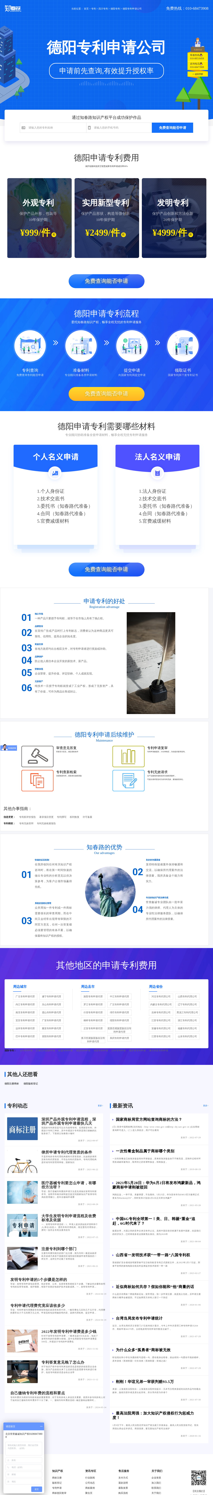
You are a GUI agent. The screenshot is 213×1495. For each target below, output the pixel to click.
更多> (100, 1105)
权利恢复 (74, 817)
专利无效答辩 (26, 823)
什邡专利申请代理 (93, 1012)
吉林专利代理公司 (161, 1012)
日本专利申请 (118, 1050)
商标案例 (90, 1488)
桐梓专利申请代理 (93, 1020)
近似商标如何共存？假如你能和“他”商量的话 (155, 1287)
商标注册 (57, 1477)
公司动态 (90, 1483)
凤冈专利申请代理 (119, 1038)
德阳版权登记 (31, 1083)
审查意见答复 (66, 748)
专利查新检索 (66, 772)
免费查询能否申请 (172, 128)
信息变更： (9, 817)
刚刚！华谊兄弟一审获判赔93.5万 (145, 1382)
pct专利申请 (26, 1050)
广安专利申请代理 (51, 1020)
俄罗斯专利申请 (137, 1050)
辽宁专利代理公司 (187, 1004)
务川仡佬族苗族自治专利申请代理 (93, 1040)
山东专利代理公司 (187, 1036)
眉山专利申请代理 (51, 1012)
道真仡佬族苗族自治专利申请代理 (119, 1030)
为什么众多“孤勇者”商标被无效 (143, 1350)
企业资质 (156, 1477)
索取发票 (123, 1488)
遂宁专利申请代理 (51, 996)
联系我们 (156, 1488)
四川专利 (103, 8)
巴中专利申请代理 (25, 1036)
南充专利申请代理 (25, 1012)
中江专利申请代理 (119, 996)
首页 (86, 8)
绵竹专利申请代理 (119, 1012)
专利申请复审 (157, 748)
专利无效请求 (157, 772)
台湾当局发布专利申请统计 (139, 1318)
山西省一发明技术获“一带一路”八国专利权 (153, 1255)
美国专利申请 (83, 1050)
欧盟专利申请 (65, 1050)
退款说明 (123, 1483)
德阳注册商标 (12, 1083)
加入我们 (156, 1483)
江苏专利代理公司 (161, 1020)
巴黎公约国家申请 (45, 1050)
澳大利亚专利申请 (158, 1050)
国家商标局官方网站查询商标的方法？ (149, 1119)
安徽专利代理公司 (161, 1028)
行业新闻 (90, 1477)
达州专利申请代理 (25, 1028)
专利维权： (9, 823)
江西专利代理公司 (161, 1036)
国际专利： (10, 1050)
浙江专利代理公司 (187, 1020)
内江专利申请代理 (25, 1004)
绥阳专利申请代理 (119, 1020)
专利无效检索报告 (46, 823)
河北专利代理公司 (161, 996)
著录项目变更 (46, 817)
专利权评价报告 (27, 817)
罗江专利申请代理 (93, 1004)
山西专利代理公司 (187, 996)
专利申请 (57, 1488)
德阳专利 (115, 8)
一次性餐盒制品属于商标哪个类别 (145, 1151)
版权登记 (57, 1483)
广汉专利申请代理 (119, 1004)
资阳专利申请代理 (51, 1036)
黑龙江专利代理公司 (187, 1012)
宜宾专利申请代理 (25, 1020)
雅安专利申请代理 (51, 1028)
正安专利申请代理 (93, 1028)
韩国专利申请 (101, 1050)
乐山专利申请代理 (51, 1004)
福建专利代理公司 (187, 1028)
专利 (93, 8)
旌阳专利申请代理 (93, 996)
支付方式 (123, 1477)
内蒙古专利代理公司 (161, 1004)
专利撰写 (61, 817)
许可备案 (87, 817)
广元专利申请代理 (25, 996)
